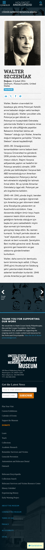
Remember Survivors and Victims (15, 452)
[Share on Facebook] (15, 96)
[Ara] (40, 3)
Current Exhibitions (9, 411)
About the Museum (10, 506)
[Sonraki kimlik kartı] (41, 292)
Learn (4, 433)
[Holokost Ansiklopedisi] (22, 4)
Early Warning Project (10, 498)
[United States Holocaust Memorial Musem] (22, 361)
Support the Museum (10, 420)
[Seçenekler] (4, 3)
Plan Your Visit (8, 406)
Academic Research (9, 447)
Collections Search (9, 479)
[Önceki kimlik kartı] (4, 292)
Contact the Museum (11, 512)
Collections (6, 443)
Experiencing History (10, 493)
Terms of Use (8, 518)
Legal (4, 537)
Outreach (5, 466)
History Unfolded (8, 488)
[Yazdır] (6, 96)
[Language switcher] (20, 96)
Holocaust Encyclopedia (11, 474)
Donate (6, 425)
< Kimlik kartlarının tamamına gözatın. (19, 12)
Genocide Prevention (10, 457)
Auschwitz (9, 89)
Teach (4, 438)
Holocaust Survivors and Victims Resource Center (21, 483)
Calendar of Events (9, 416)
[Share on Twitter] (11, 96)
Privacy (5, 524)
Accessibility (8, 530)
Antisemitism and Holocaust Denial (15, 461)
